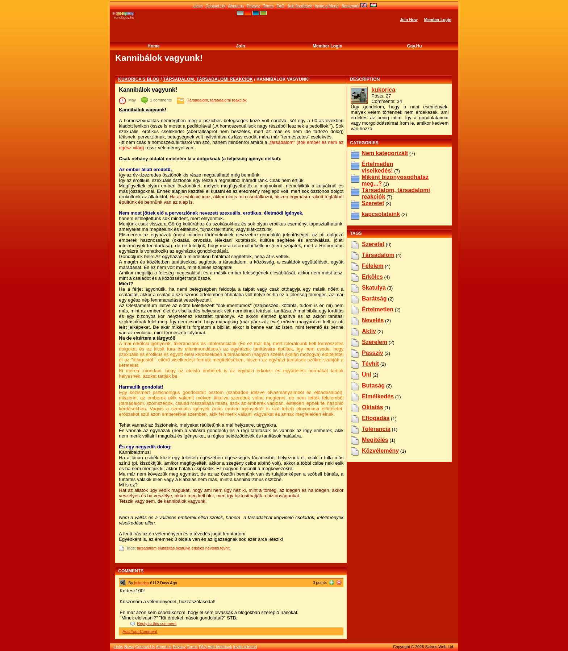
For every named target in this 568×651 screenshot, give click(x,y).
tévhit (225, 548)
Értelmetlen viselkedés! (377, 167)
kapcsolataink (381, 214)
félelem (373, 266)
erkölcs (198, 548)
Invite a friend (327, 6)
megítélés (375, 440)
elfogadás (375, 418)
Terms (268, 6)
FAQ (280, 6)
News (129, 646)
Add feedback (299, 6)
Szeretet (373, 203)
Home (153, 46)
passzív (372, 353)
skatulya (183, 548)
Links (197, 6)
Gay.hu (414, 46)
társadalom (146, 548)
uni (366, 375)
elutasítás (166, 548)
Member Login (437, 19)
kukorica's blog (138, 79)
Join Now (409, 19)
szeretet (373, 244)
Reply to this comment (156, 623)
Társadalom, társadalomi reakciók (208, 79)
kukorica (141, 583)
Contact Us (215, 6)
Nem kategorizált (385, 153)
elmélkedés (378, 396)
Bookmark (351, 6)
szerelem (374, 342)
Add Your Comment (139, 631)
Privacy (253, 6)
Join (240, 46)
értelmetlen (377, 309)
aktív (369, 331)
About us (236, 6)
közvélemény (380, 451)
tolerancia (376, 429)
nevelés (212, 548)
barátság (374, 298)
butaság (373, 385)
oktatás (372, 407)
